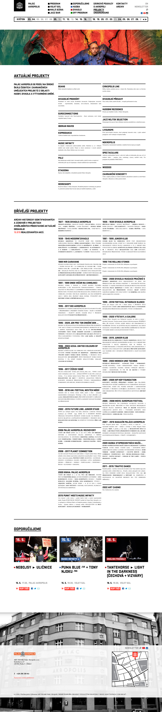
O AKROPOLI (100, 7)
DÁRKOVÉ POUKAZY (103, 4)
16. (85, 19)
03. (29, 19)
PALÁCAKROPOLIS (34, 5)
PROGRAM (55, 4)
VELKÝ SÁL (55, 7)
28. (137, 19)
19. (98, 19)
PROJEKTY (99, 10)
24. (120, 19)
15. (81, 19)
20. (102, 19)
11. (64, 19)
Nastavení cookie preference (24, 678)
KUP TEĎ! (24, 588)
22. (111, 19)
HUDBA (76, 7)
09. (55, 19)
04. (33, 19)
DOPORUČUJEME (81, 4)
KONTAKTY (121, 4)
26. (128, 19)
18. (94, 19)
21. (107, 19)
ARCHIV (120, 7)
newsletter (141, 7)
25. (124, 19)
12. (68, 19)
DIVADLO (77, 10)
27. (132, 19)
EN (146, 4)
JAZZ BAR (55, 13)
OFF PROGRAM (80, 13)
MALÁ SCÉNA (56, 10)
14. (76, 19)
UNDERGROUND (101, 13)
